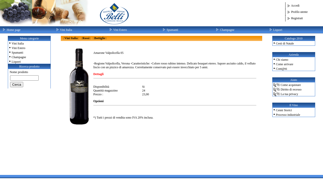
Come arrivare (284, 64)
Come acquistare (291, 85)
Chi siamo (282, 59)
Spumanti (17, 52)
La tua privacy (289, 94)
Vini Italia (18, 43)
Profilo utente (299, 12)
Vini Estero (18, 48)
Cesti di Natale (285, 43)
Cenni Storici (284, 110)
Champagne (19, 57)
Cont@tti (281, 69)
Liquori (16, 61)
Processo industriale (288, 115)
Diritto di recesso (291, 89)
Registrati (297, 18)
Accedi (295, 5)
